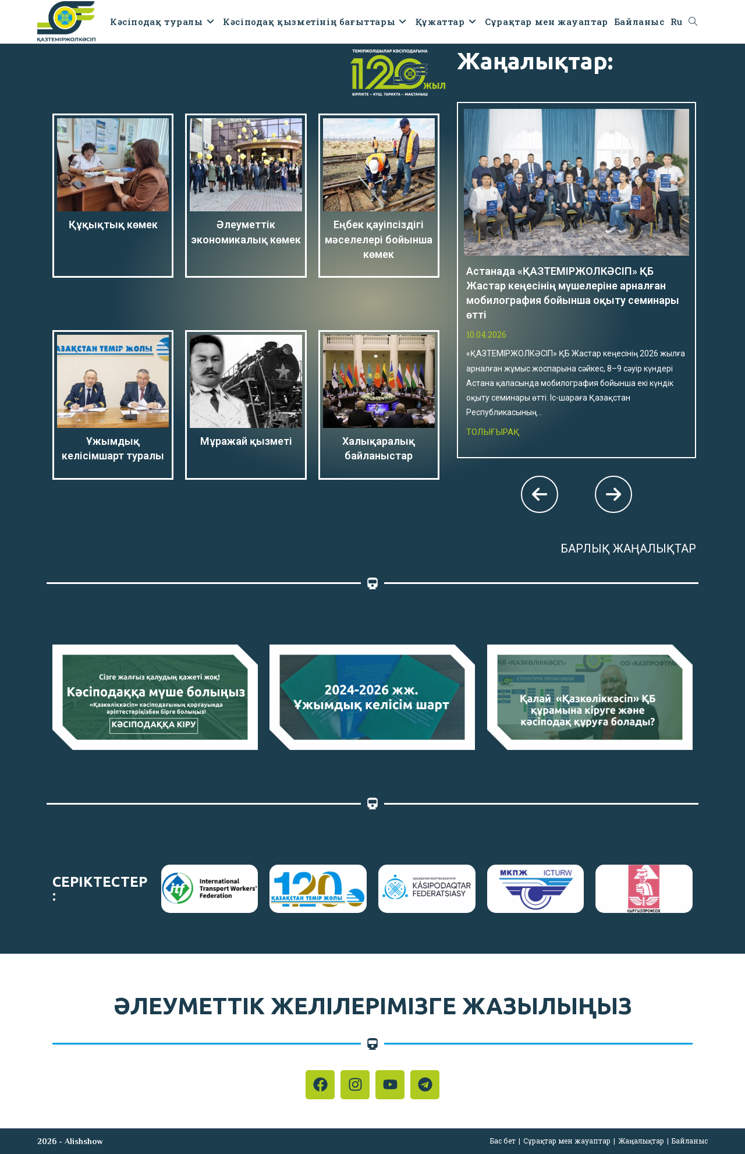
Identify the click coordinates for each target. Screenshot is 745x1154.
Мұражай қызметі (246, 441)
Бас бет (503, 1140)
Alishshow (84, 1141)
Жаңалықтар (641, 1140)
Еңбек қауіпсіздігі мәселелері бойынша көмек (378, 239)
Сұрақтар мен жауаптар (567, 1140)
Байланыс (690, 1140)
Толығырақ (493, 432)
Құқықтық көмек (113, 224)
